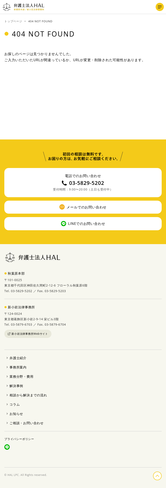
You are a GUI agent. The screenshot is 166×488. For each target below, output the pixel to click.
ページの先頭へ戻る (161, 475)
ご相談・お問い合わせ (27, 423)
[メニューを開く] (160, 7)
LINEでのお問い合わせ (83, 223)
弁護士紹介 (18, 358)
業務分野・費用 (22, 376)
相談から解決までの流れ (28, 395)
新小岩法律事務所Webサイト (28, 334)
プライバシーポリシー (19, 439)
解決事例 (16, 386)
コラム (15, 404)
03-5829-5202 (83, 182)
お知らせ (16, 413)
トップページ (13, 21)
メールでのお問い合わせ (83, 207)
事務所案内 (18, 367)
